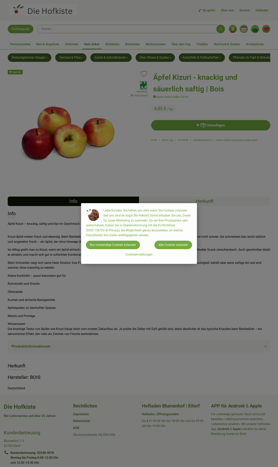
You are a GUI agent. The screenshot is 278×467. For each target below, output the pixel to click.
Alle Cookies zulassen (173, 245)
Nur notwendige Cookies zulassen (113, 245)
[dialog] (139, 233)
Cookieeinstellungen (139, 254)
